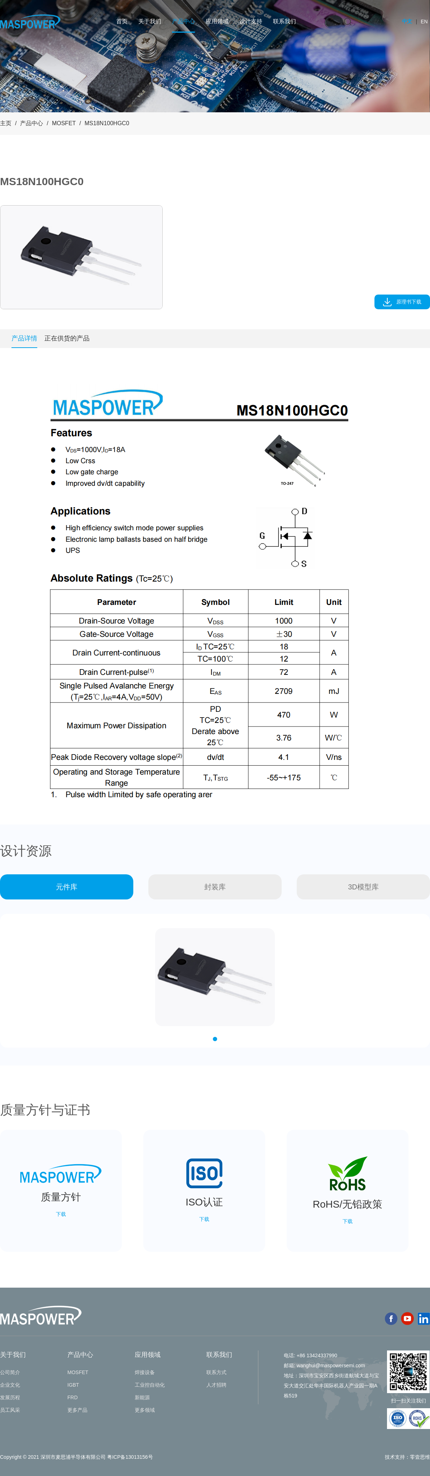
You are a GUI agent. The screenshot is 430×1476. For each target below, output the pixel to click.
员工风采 (10, 1410)
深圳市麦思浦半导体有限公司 (73, 1457)
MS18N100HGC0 (107, 123)
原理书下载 (402, 302)
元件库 (66, 887)
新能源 (142, 1397)
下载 (61, 1214)
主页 (5, 123)
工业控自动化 (150, 1385)
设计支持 (250, 21)
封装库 (215, 887)
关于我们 (149, 21)
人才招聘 (216, 1385)
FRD (72, 1397)
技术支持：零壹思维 (407, 1457)
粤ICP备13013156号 (130, 1457)
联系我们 (284, 21)
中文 (407, 21)
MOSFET (64, 123)
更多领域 (145, 1410)
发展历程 (10, 1397)
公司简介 (10, 1372)
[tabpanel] (81, 257)
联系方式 (216, 1372)
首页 (122, 21)
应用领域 (217, 21)
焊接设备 (145, 1372)
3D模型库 (363, 887)
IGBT (73, 1385)
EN (424, 21)
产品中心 (183, 21)
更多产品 (77, 1410)
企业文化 (10, 1385)
